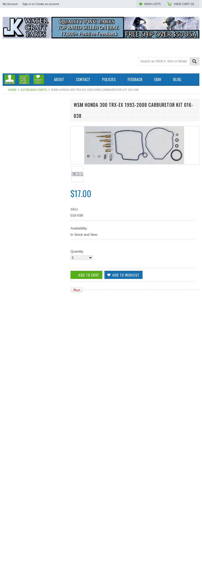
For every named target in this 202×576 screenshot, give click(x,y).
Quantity (76, 251)
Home (12, 89)
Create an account (47, 4)
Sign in (26, 4)
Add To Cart (17, 358)
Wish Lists (152, 4)
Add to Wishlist (59, 358)
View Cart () (184, 4)
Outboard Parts (34, 89)
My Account (10, 4)
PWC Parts (11, 117)
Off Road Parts (14, 121)
